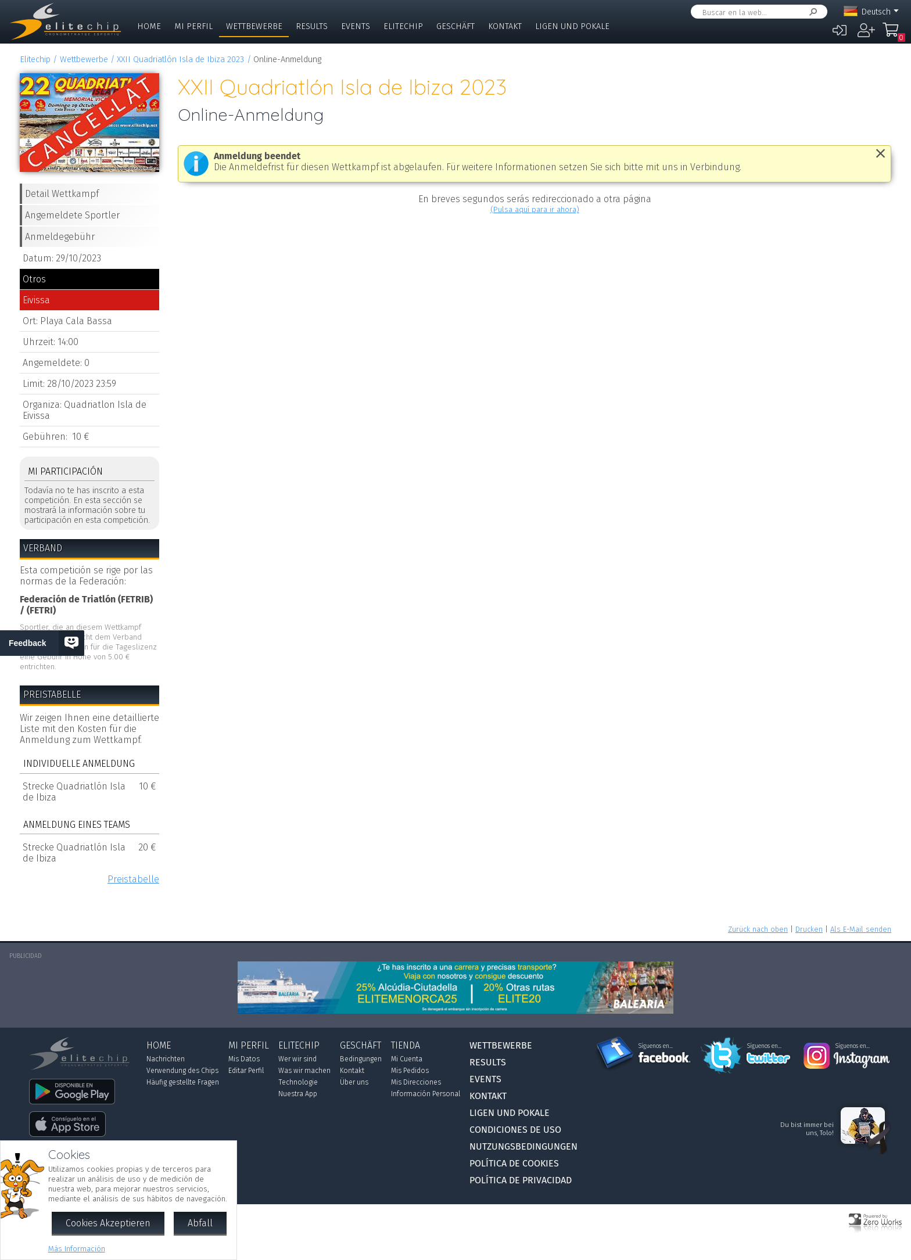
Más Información (76, 1249)
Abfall (200, 1223)
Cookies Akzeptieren (108, 1223)
